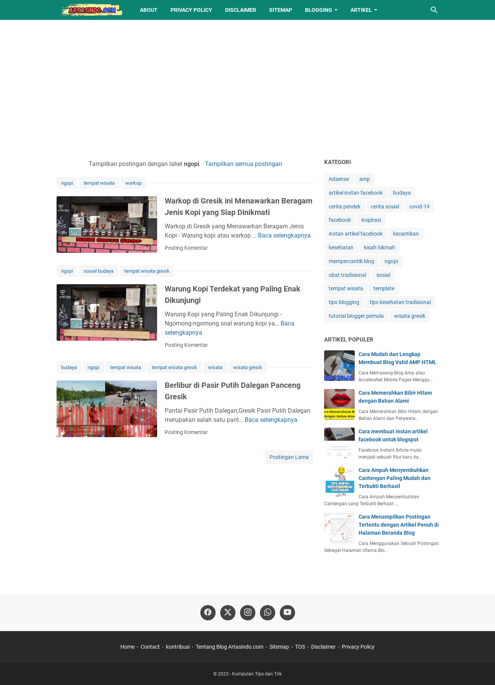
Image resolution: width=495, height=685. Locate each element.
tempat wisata (99, 183)
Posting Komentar (186, 248)
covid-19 (419, 206)
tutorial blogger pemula (356, 316)
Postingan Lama (289, 457)
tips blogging (344, 302)
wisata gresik (247, 367)
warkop (133, 183)
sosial (383, 275)
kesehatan (341, 247)
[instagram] (247, 612)
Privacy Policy (191, 10)
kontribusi (178, 647)
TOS (300, 647)
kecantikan (406, 234)
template (383, 288)
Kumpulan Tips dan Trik (257, 674)
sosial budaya (99, 271)
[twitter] (227, 612)
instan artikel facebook (356, 234)
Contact (150, 647)
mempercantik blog (351, 261)
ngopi (67, 183)
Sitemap (280, 10)
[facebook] (208, 612)
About (148, 10)
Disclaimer (240, 10)
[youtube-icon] (287, 612)
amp (364, 179)
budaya (69, 367)
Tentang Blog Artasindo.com (229, 647)
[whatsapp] (267, 612)
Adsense (339, 179)
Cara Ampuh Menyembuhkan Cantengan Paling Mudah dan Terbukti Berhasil (394, 478)
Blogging (318, 10)
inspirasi (371, 220)
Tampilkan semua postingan (243, 164)
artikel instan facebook (356, 193)
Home (127, 647)
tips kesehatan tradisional (400, 302)
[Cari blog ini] (434, 10)
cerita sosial (385, 206)
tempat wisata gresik (147, 271)
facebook (340, 220)
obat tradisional (347, 275)
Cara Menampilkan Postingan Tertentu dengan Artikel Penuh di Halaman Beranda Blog (399, 525)
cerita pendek (344, 206)
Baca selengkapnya (284, 235)
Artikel (361, 10)
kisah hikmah (379, 247)
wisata (215, 367)
